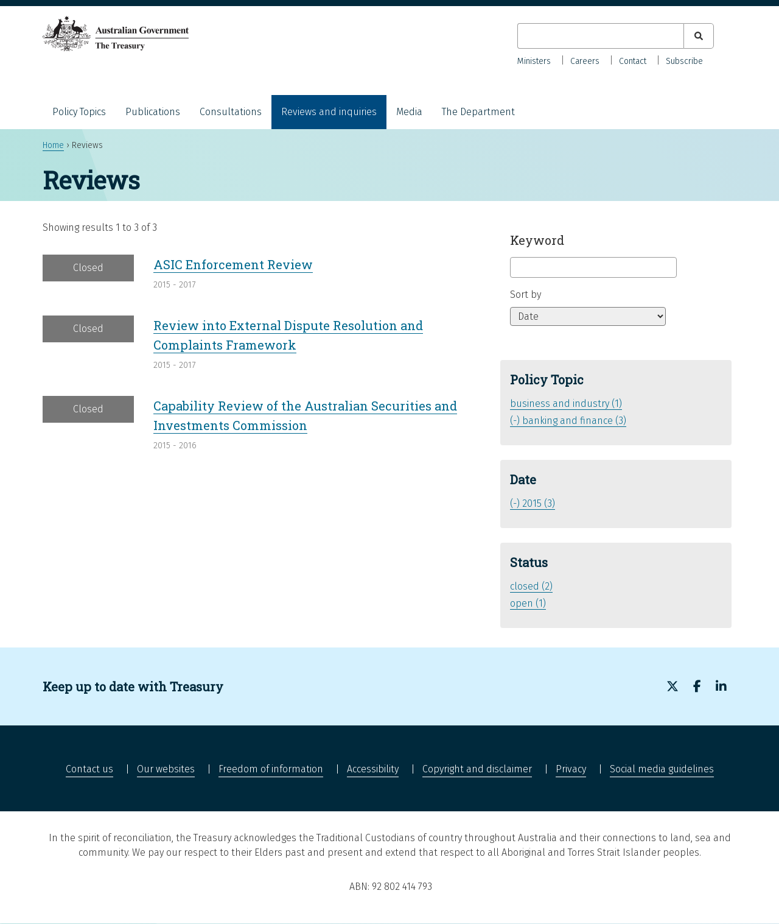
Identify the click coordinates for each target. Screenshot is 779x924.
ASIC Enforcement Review (233, 264)
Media (409, 112)
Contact (632, 61)
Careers (584, 61)
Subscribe (684, 61)
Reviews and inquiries (329, 112)
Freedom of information (270, 769)
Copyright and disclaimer (477, 769)
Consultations (231, 112)
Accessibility (373, 769)
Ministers (534, 61)
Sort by (525, 294)
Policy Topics (79, 112)
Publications (152, 112)
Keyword (537, 240)
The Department (478, 112)
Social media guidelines (662, 769)
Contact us (89, 769)
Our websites (166, 769)
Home (53, 145)
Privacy (571, 769)
